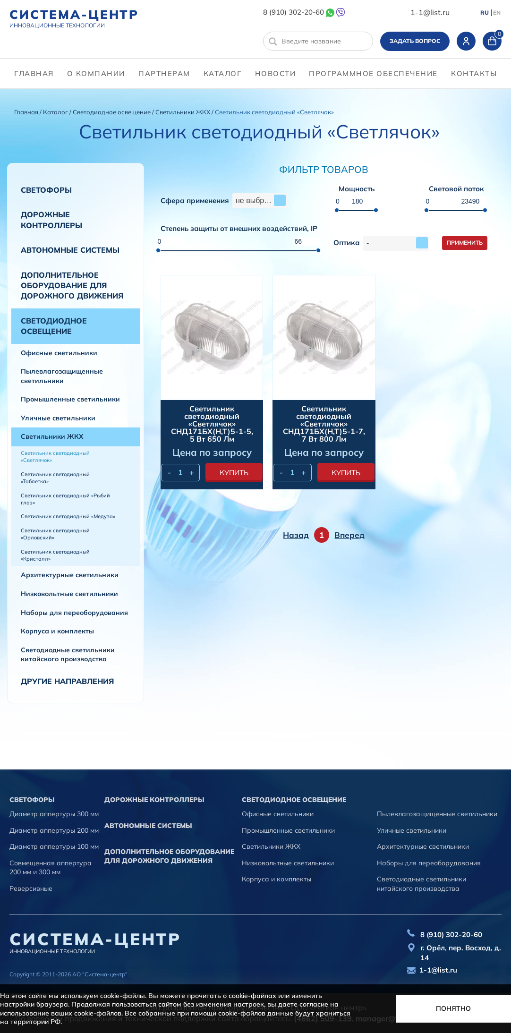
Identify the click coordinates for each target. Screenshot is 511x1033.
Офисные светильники (59, 353)
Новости (275, 73)
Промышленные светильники (70, 399)
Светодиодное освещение (112, 112)
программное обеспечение (373, 73)
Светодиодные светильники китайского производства (68, 655)
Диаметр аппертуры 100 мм (54, 846)
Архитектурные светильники (70, 575)
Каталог (223, 73)
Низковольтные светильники (69, 593)
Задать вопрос (415, 40)
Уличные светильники (58, 418)
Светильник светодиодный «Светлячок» (55, 456)
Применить (465, 242)
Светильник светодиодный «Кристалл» (55, 555)
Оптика (346, 243)
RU (484, 12)
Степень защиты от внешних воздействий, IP (239, 229)
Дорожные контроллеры (51, 220)
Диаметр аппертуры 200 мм (54, 830)
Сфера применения (195, 201)
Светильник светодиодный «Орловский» (55, 534)
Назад (296, 535)
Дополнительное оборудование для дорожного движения (72, 285)
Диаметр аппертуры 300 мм (54, 814)
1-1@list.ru (430, 12)
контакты (474, 73)
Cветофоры (46, 190)
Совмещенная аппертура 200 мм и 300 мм (50, 868)
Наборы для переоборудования (74, 612)
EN (497, 12)
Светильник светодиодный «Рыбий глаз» (65, 499)
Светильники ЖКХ (183, 112)
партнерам (164, 73)
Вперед (349, 535)
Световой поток (456, 189)
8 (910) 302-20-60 (293, 12)
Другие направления (67, 681)
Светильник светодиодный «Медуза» (68, 516)
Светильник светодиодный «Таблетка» (55, 478)
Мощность (357, 189)
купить (234, 472)
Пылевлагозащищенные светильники (62, 376)
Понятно (453, 1008)
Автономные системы (70, 250)
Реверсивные (30, 888)
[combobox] (259, 200)
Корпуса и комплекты (57, 631)
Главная (34, 73)
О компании (96, 73)
